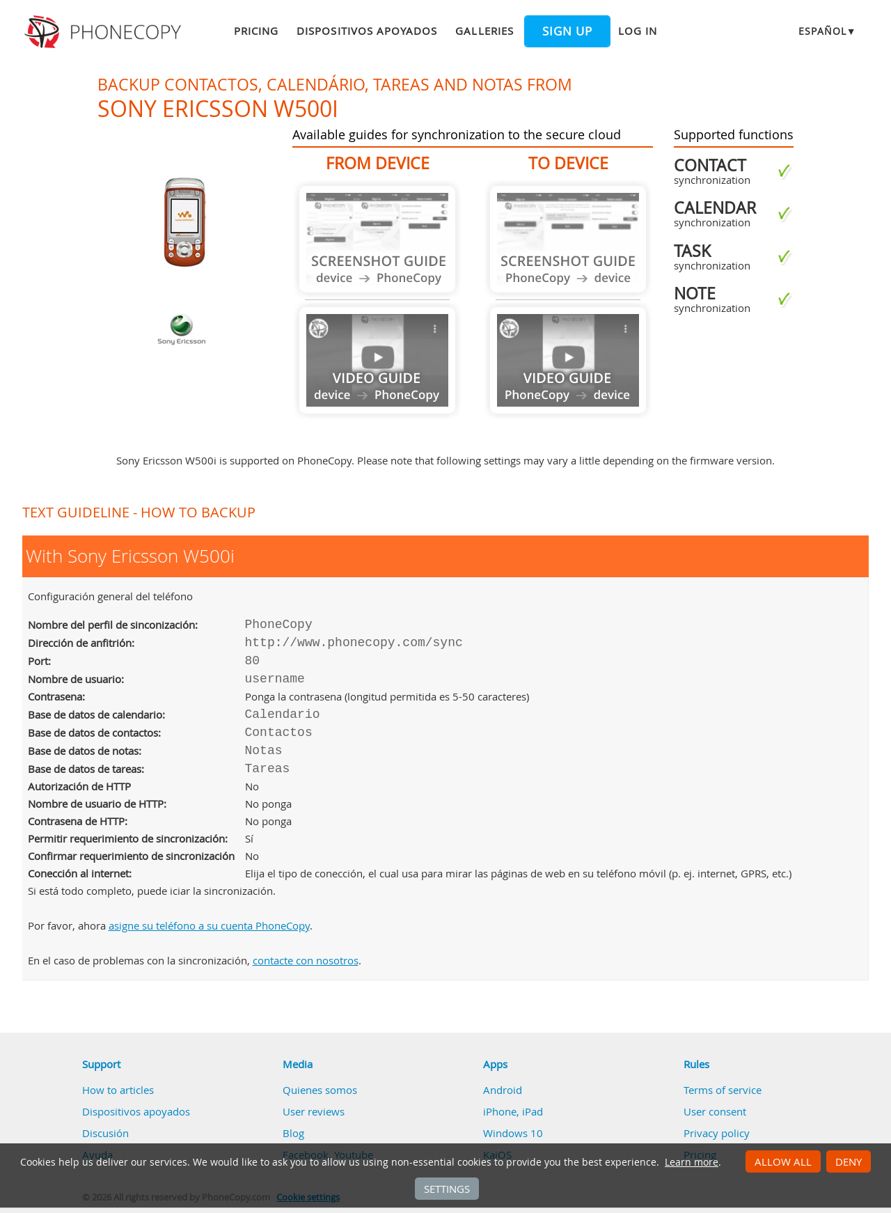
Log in (637, 31)
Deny (848, 1161)
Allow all (783, 1161)
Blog (293, 1133)
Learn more (691, 1162)
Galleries (484, 31)
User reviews (314, 1111)
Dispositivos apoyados (367, 31)
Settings (447, 1189)
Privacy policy (717, 1133)
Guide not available (377, 239)
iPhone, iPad (513, 1111)
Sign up (567, 31)
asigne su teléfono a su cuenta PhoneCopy (209, 925)
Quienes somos (320, 1090)
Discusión (105, 1133)
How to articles (118, 1090)
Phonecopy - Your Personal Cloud (104, 32)
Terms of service (723, 1090)
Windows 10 (513, 1133)
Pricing (256, 31)
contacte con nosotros (305, 960)
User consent (715, 1111)
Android (502, 1090)
